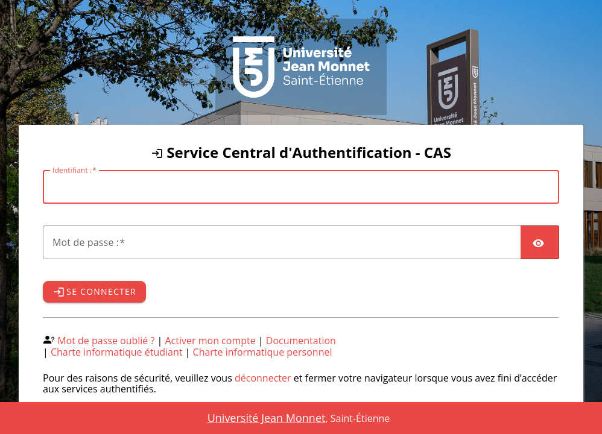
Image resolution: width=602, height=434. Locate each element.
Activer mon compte (210, 340)
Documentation (301, 340)
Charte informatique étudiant (116, 352)
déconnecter (263, 378)
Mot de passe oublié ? (105, 340)
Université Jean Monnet (267, 417)
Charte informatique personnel (262, 352)
